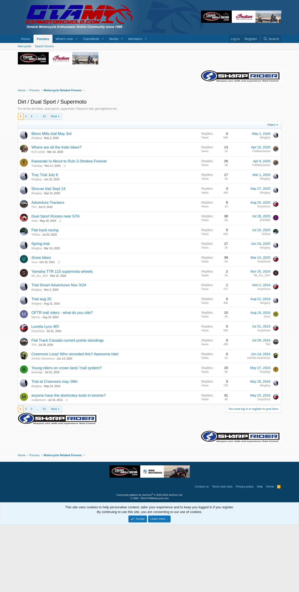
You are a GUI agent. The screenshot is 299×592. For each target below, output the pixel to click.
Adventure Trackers (47, 270)
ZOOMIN (265, 287)
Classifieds (91, 39)
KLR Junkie (38, 219)
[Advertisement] (150, 76)
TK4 (33, 274)
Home (25, 39)
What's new (64, 39)
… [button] (37, 183)
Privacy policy (244, 553)
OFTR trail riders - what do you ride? (62, 380)
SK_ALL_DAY (39, 343)
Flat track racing (45, 297)
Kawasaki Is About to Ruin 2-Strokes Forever (69, 228)
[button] (76, 39)
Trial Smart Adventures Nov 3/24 (58, 352)
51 (44, 183)
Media (113, 39)
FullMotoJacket (261, 218)
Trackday (36, 232)
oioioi (34, 288)
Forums (43, 39)
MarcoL (35, 384)
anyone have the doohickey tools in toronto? (68, 462)
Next (54, 183)
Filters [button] (271, 192)
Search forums (44, 113)
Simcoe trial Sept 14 (48, 256)
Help (260, 553)
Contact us (202, 553)
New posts (24, 113)
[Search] (271, 39)
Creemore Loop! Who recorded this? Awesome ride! (75, 421)
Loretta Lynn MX (45, 394)
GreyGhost (263, 273)
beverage (37, 439)
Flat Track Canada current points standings (67, 407)
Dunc (267, 383)
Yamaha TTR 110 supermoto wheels (62, 338)
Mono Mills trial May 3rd (51, 201)
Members (135, 39)
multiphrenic (38, 467)
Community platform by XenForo (149, 562)
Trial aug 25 (41, 366)
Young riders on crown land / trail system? (66, 435)
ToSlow (35, 301)
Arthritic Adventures (43, 425)
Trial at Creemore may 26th (54, 449)
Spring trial (40, 311)
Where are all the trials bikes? (56, 214)
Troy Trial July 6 (44, 242)
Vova (34, 329)
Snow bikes (41, 325)
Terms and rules (222, 553)
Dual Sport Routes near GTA (55, 283)
